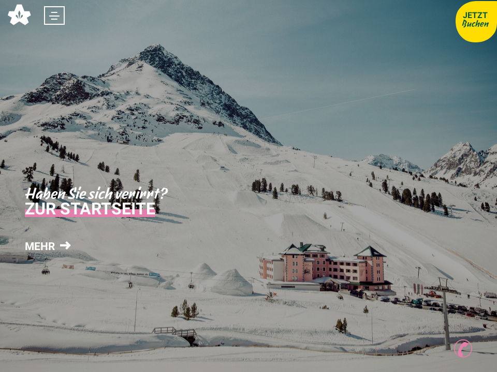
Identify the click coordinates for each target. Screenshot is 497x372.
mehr (46, 246)
